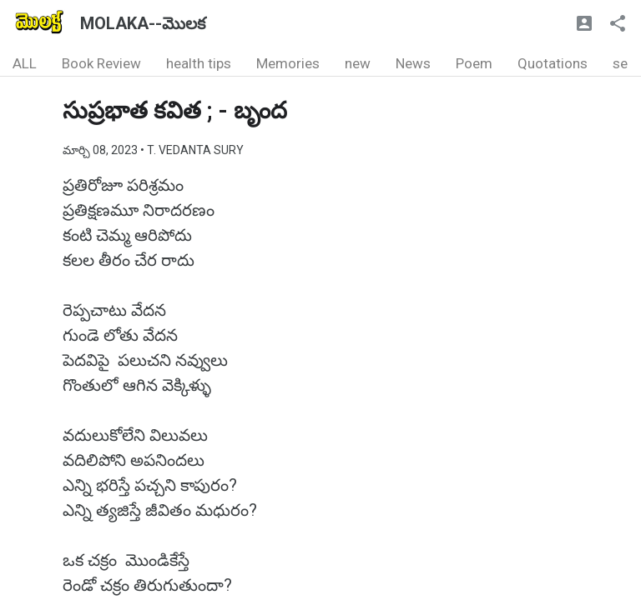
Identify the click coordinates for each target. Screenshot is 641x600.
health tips (198, 63)
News (413, 63)
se (620, 63)
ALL (25, 63)
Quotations (552, 63)
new (358, 63)
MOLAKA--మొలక (142, 23)
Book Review (101, 63)
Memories (288, 63)
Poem (474, 63)
